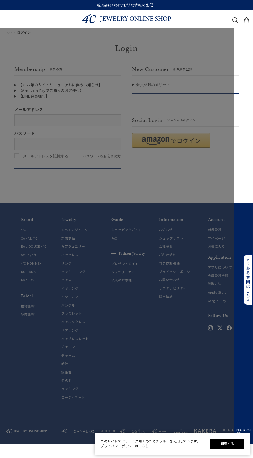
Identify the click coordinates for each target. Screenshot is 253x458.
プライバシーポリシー (176, 286)
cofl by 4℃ (29, 269)
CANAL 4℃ (29, 252)
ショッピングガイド (126, 244)
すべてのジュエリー (76, 244)
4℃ (23, 244)
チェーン (68, 361)
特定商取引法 (169, 277)
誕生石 (66, 386)
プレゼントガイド (125, 278)
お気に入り (216, 261)
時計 (64, 378)
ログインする (68, 175)
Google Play (217, 315)
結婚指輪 (28, 329)
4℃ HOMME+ (31, 277)
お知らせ (166, 244)
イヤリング (69, 303)
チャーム (68, 370)
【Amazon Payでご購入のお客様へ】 (51, 90)
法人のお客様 (121, 295)
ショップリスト (171, 252)
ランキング (69, 403)
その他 (66, 395)
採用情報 (166, 311)
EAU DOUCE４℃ (34, 261)
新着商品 (68, 252)
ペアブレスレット (75, 353)
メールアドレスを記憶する (45, 156)
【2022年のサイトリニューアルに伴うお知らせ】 (60, 84)
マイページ (216, 252)
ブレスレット (71, 328)
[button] (171, 154)
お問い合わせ (169, 294)
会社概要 (166, 261)
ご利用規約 (167, 269)
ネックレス (69, 269)
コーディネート (73, 411)
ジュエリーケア (123, 286)
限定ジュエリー (73, 261)
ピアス (66, 294)
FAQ (114, 252)
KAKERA (27, 294)
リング (66, 277)
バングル (68, 319)
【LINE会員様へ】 (33, 96)
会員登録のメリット (153, 85)
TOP (8, 32)
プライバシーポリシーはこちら (124, 445)
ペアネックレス (73, 336)
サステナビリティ (172, 303)
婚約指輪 (28, 320)
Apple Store (217, 307)
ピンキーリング (73, 286)
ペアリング (69, 344)
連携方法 (215, 298)
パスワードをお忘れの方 (102, 156)
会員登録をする (185, 100)
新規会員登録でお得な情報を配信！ (127, 5)
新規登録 (215, 244)
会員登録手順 (218, 290)
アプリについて (220, 281)
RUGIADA (28, 286)
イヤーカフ (69, 311)
